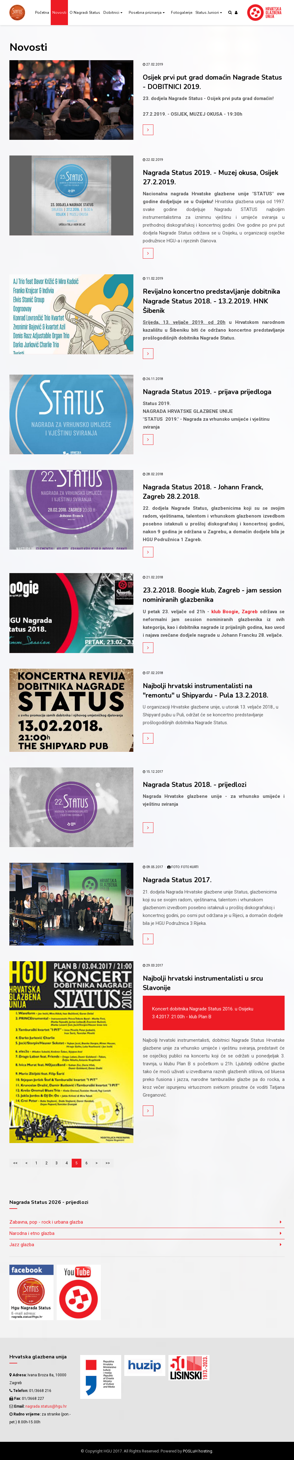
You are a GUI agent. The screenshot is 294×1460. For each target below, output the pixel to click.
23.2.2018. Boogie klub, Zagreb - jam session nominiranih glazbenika (201, 595)
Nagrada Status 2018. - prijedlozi (195, 784)
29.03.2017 (153, 965)
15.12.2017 (153, 771)
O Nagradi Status (85, 12)
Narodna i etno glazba (31, 1233)
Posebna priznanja (145, 12)
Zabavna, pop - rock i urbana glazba (46, 1222)
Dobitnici (111, 12)
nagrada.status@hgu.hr (46, 1406)
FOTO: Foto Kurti (183, 867)
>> (108, 1163)
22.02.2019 (153, 159)
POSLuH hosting (197, 1450)
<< (15, 1163)
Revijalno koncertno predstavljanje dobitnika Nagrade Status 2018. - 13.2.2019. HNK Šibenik (214, 301)
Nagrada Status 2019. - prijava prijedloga (208, 391)
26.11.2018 (153, 378)
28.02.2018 (153, 474)
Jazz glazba (21, 1244)
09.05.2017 (153, 867)
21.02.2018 (153, 577)
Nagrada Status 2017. (177, 880)
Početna (42, 12)
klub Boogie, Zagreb (235, 611)
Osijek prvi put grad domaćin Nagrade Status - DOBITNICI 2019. (203, 82)
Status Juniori (207, 12)
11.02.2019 (153, 278)
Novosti (59, 12)
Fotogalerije (181, 12)
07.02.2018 (153, 672)
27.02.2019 (153, 64)
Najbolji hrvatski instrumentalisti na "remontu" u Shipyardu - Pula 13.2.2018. (207, 690)
